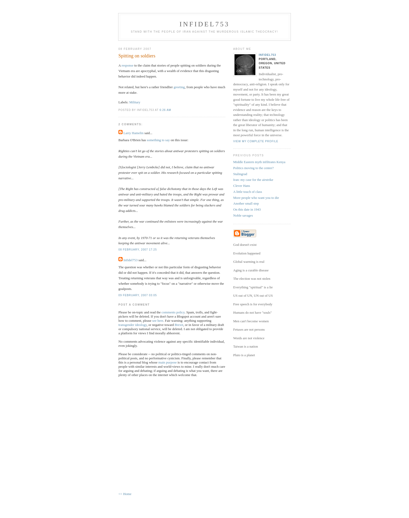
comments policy (172, 312)
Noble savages (243, 215)
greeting (179, 87)
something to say (158, 140)
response (128, 65)
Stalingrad (240, 174)
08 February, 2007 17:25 (137, 249)
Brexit (179, 325)
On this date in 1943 (247, 209)
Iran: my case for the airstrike (253, 180)
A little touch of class (247, 192)
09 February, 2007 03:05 (137, 295)
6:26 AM (165, 110)
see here (157, 321)
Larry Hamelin (133, 133)
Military (135, 102)
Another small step (246, 203)
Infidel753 (204, 24)
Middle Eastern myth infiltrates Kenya (259, 162)
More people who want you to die (256, 198)
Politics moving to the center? (253, 168)
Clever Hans (241, 186)
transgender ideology (132, 325)
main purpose (167, 362)
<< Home (124, 494)
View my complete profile (255, 141)
